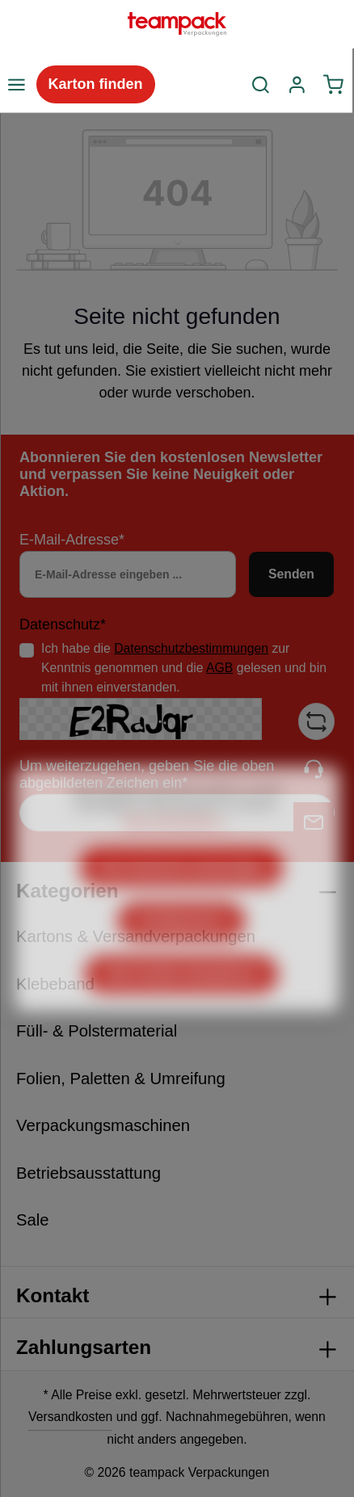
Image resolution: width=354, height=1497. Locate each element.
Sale (32, 1220)
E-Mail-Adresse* (71, 540)
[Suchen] (261, 85)
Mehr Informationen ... (177, 856)
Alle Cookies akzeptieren (182, 1009)
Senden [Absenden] (291, 574)
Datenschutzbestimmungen (191, 648)
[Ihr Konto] (296, 85)
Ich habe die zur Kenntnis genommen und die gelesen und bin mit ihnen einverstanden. (184, 667)
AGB (219, 668)
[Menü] (16, 85)
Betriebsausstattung (88, 1173)
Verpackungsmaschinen (103, 1125)
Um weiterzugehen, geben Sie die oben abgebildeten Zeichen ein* (146, 774)
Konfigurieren (181, 955)
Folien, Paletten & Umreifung (120, 1078)
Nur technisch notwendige (181, 902)
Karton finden (95, 84)
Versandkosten (70, 1416)
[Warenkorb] (334, 85)
